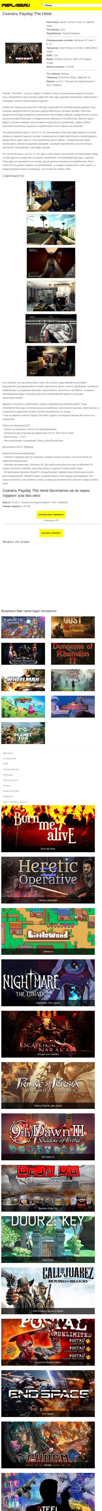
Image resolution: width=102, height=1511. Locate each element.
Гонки (7, 786)
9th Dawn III (48, 1157)
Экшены (8, 796)
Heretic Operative (48, 900)
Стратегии (10, 758)
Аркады (8, 775)
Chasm (48, 1465)
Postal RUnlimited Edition (48, 1362)
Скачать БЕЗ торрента (51, 515)
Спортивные (11, 769)
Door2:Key (48, 1259)
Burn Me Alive (48, 849)
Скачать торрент (51, 533)
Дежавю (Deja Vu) (48, 1208)
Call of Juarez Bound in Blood (48, 1311)
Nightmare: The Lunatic (48, 1003)
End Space (48, 1414)
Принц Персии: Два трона (48, 1105)
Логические (10, 780)
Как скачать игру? (15, 802)
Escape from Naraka (48, 1054)
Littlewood (48, 951)
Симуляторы (11, 791)
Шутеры (8, 753)
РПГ (5, 764)
